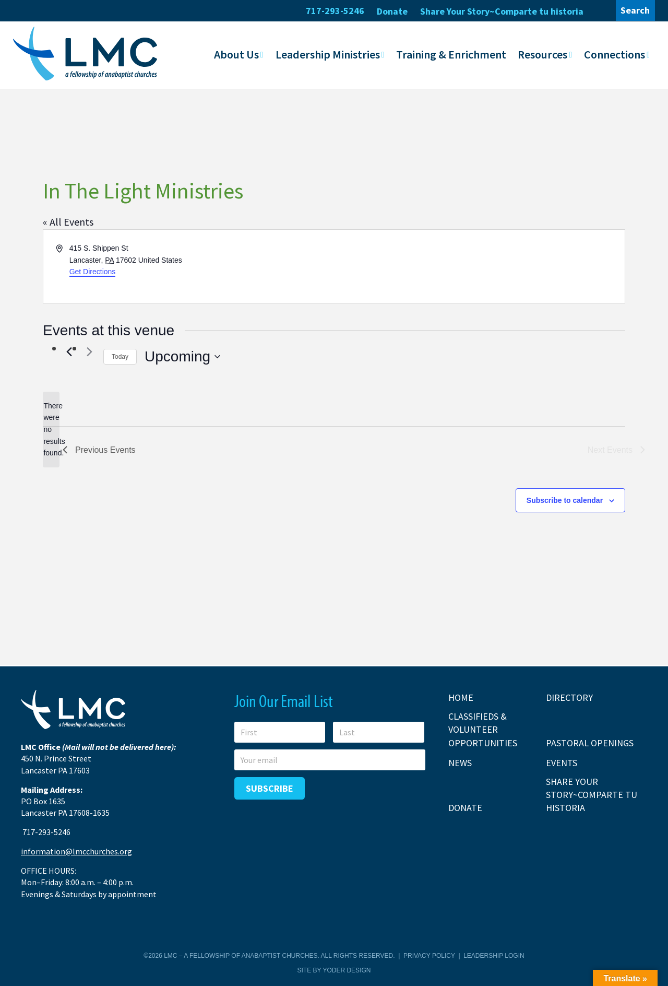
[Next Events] (89, 351)
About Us (236, 53)
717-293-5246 (335, 11)
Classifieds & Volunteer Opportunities (482, 729)
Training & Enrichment (451, 53)
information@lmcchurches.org (76, 851)
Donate (392, 11)
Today (120, 356)
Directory (569, 697)
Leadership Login (493, 955)
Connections (614, 53)
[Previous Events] (69, 351)
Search (635, 10)
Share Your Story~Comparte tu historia (501, 11)
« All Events (68, 221)
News (460, 762)
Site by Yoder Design (334, 969)
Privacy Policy (429, 955)
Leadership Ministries (328, 53)
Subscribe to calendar (565, 500)
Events (561, 762)
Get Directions (92, 271)
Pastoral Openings (590, 742)
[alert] (51, 429)
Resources (542, 53)
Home (460, 697)
